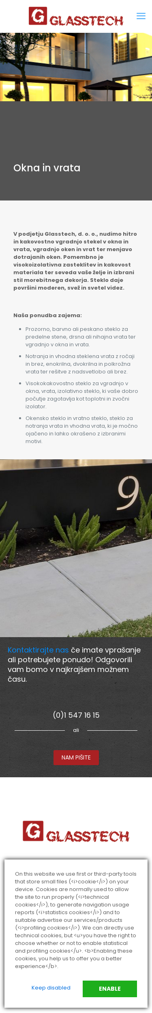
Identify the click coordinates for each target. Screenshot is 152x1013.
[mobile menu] (141, 16)
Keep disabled (51, 988)
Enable (110, 989)
